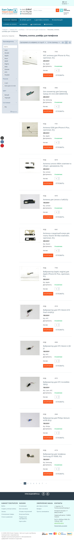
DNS (5, 67)
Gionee (6, 69)
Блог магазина (23, 509)
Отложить (60, 75)
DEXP (5, 61)
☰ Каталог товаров (10, 20)
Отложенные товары (7, 514)
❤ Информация (57, 20)
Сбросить (14, 111)
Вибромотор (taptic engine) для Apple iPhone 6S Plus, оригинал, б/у (56, 273)
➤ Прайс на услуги (9, 24)
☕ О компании (35, 24)
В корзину (48, 75)
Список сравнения (6, 517)
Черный (6, 98)
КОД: (44, 52)
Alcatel (6, 53)
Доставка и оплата (42, 506)
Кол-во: (45, 70)
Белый (6, 95)
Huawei (6, 75)
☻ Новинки (23, 24)
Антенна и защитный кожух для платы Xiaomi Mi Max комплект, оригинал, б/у (56, 235)
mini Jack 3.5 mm (9, 86)
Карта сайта (22, 521)
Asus (5, 58)
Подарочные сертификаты (23, 517)
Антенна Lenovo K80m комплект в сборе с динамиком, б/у (57, 164)
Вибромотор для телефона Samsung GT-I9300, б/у (54, 455)
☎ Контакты (48, 24)
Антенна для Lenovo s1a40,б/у (55, 199)
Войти (3, 506)
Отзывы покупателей (25, 511)
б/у (5, 107)
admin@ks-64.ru (59, 523)
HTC (5, 72)
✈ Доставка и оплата (41, 20)
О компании (22, 506)
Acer (5, 50)
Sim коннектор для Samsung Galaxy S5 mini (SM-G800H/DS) (55, 92)
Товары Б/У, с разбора (17, 29)
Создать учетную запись (8, 509)
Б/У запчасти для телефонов (35, 29)
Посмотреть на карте (60, 526)
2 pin (5, 83)
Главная (5, 29)
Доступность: (47, 66)
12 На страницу (53, 42)
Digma (6, 64)
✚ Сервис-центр (25, 20)
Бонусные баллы (24, 514)
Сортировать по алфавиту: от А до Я (33, 42)
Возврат (39, 509)
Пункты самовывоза (43, 511)
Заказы (3, 511)
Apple (5, 56)
